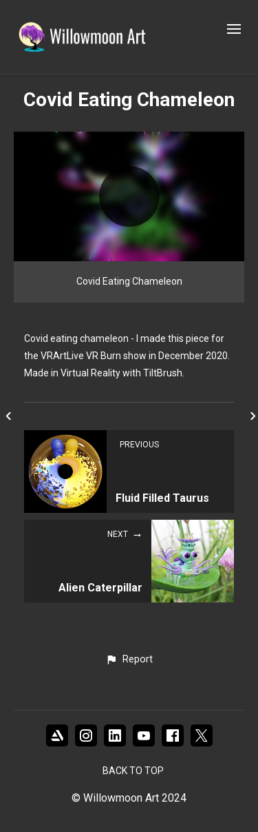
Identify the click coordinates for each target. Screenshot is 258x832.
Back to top (133, 770)
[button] (129, 659)
